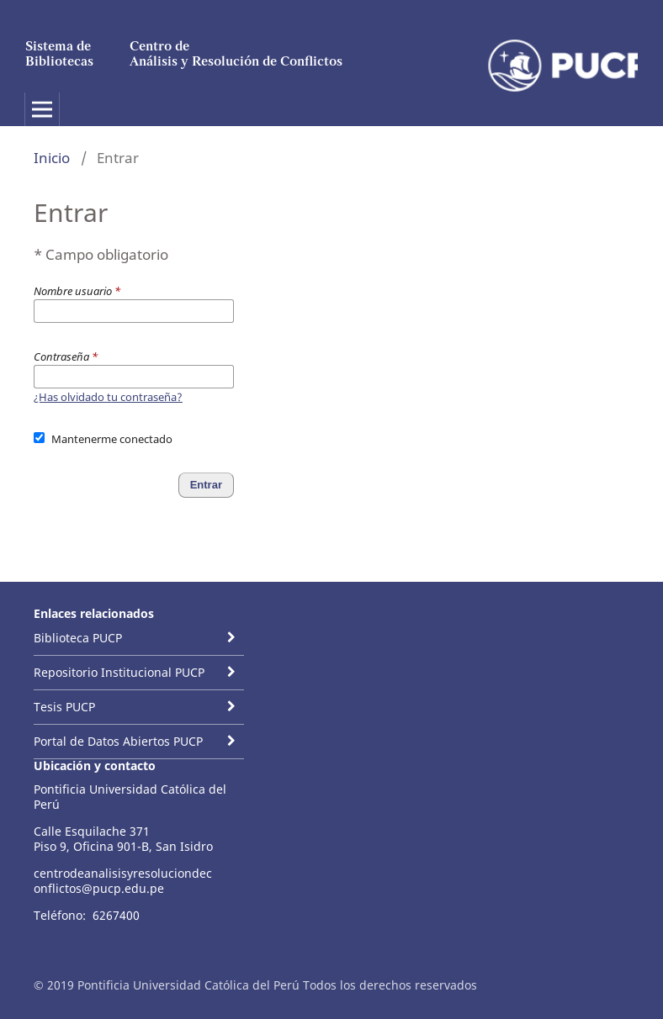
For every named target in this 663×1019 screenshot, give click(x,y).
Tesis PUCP (64, 707)
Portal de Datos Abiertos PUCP (118, 741)
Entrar (206, 484)
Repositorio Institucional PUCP (119, 672)
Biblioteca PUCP (78, 638)
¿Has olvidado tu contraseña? (108, 396)
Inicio (52, 157)
